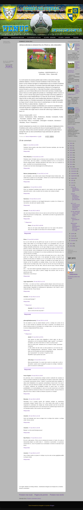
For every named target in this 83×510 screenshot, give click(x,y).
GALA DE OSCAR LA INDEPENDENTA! (75, 189)
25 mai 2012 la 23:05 (37, 375)
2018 (71, 152)
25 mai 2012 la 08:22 (34, 210)
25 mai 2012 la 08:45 (32, 239)
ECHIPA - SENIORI (50, 37)
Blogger (52, 505)
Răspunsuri (28, 222)
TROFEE (75, 37)
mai (72, 185)
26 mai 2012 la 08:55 (34, 399)
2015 (71, 159)
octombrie (74, 173)
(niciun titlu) (71, 127)
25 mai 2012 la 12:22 (34, 296)
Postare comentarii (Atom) (34, 498)
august (73, 178)
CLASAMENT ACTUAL (34, 37)
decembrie (74, 168)
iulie (72, 180)
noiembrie (74, 171)
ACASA (5, 37)
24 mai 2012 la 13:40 (37, 156)
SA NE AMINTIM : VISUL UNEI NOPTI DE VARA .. (75, 214)
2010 (71, 246)
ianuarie (73, 240)
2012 (71, 166)
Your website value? (9, 67)
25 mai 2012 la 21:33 (40, 359)
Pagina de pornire (41, 495)
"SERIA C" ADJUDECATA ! (75, 220)
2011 (71, 243)
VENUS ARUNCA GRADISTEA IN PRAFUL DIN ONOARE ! (75, 197)
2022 (71, 145)
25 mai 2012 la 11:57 (39, 281)
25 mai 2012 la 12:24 (38, 308)
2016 (71, 157)
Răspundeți (27, 151)
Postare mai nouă (25, 495)
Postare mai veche (57, 495)
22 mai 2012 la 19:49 (32, 145)
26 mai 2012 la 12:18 (34, 416)
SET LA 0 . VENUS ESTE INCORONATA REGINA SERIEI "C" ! (75, 206)
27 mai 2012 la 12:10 (36, 437)
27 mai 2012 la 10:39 (34, 427)
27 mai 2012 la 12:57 (34, 453)
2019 (71, 150)
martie (73, 236)
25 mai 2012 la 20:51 (37, 337)
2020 (71, 148)
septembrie (74, 176)
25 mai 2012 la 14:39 (42, 320)
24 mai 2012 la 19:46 (36, 187)
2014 (71, 162)
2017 (71, 155)
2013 (71, 164)
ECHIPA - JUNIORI (64, 37)
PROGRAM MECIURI (17, 37)
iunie (72, 182)
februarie (73, 238)
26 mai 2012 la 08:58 (37, 225)
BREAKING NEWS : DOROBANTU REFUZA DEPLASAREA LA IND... (75, 227)
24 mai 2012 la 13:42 (42, 173)
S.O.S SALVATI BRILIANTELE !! (77, 110)
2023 (71, 143)
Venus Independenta (73, 273)
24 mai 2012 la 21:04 (35, 198)
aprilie (73, 233)
